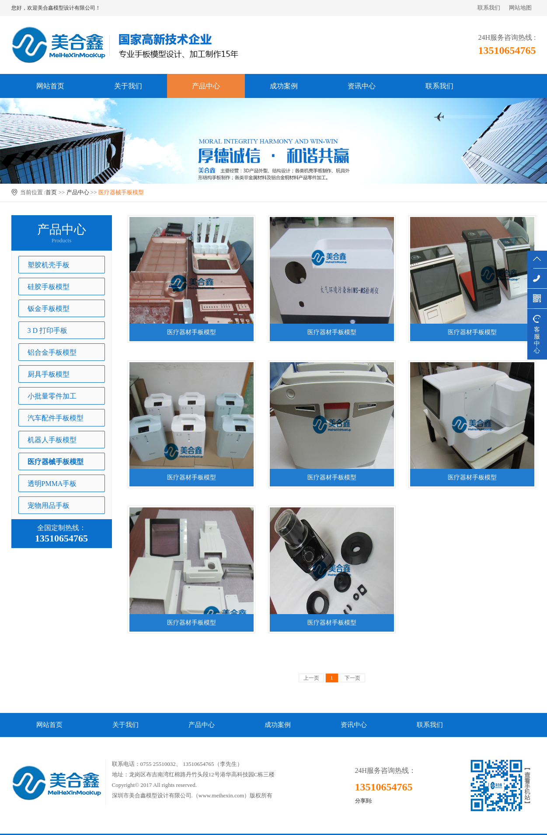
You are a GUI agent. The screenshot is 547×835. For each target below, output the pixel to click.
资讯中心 (362, 86)
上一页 (311, 678)
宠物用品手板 (49, 505)
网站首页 (50, 86)
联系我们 (488, 7)
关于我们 (128, 86)
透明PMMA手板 (52, 483)
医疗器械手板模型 (121, 192)
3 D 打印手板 (48, 330)
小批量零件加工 (52, 396)
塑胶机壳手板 (49, 265)
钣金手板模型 (49, 308)
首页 (51, 192)
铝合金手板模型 (52, 352)
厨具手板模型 (49, 374)
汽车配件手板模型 (56, 418)
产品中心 (206, 86)
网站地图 (520, 7)
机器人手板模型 (52, 440)
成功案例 (284, 86)
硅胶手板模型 (49, 286)
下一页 (352, 678)
